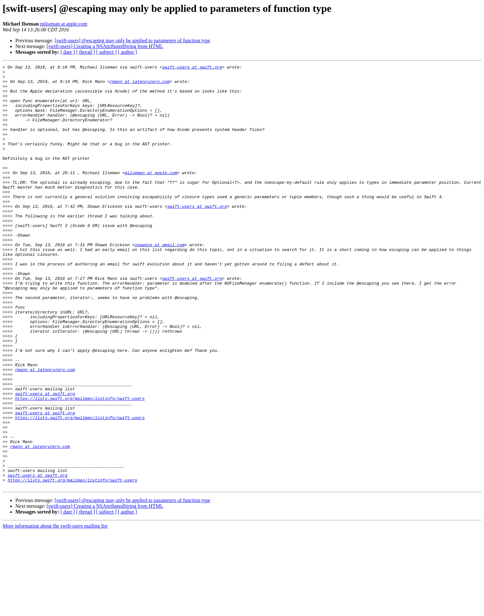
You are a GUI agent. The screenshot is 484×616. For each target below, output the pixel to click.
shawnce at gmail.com (159, 281)
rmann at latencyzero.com (139, 85)
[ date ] (67, 52)
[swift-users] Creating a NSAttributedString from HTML (105, 46)
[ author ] (127, 52)
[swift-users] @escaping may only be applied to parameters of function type (132, 40)
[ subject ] (106, 52)
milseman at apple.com (63, 24)
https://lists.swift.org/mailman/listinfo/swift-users (80, 465)
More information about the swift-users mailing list (55, 610)
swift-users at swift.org (192, 68)
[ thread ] (85, 52)
